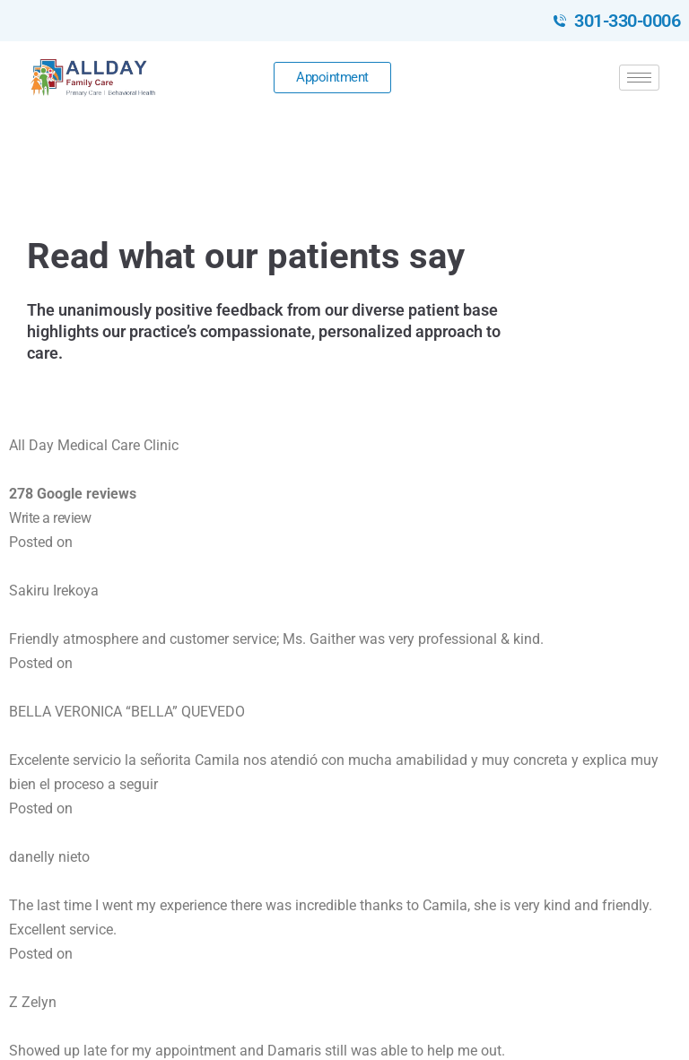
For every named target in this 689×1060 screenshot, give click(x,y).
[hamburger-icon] (639, 78)
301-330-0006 (627, 20)
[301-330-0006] (559, 20)
